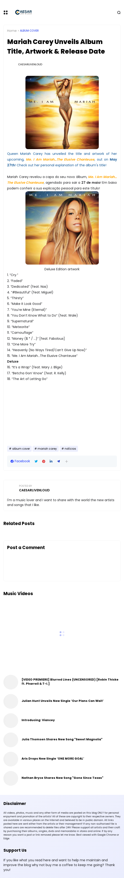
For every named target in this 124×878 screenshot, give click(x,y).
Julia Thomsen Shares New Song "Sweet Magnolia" (62, 739)
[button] (66, 461)
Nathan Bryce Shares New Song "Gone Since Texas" (62, 778)
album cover (29, 31)
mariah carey (47, 449)
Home (12, 30)
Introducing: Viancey (38, 720)
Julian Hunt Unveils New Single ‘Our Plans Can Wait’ (63, 701)
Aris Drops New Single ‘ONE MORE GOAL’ (53, 758)
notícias (70, 449)
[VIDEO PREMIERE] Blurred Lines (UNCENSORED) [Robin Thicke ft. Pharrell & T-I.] (70, 682)
